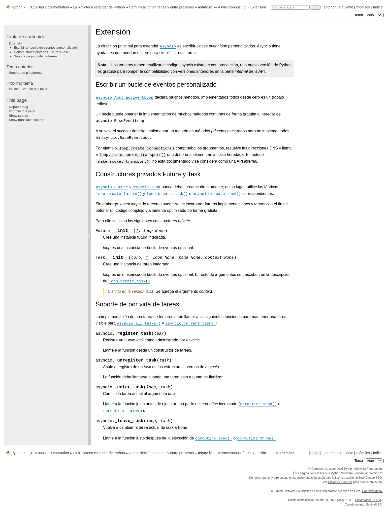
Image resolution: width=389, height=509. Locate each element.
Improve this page (22, 111)
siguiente (346, 7)
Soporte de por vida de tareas (36, 56)
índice (378, 7)
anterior (330, 7)
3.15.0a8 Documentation (49, 7)
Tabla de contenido (25, 36)
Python (17, 7)
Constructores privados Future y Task (41, 52)
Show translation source (26, 120)
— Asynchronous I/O (222, 7)
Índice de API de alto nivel (28, 89)
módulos (363, 7)
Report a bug (18, 107)
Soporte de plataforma (25, 72)
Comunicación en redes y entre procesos (161, 7)
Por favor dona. (372, 491)
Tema (368, 15)
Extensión (258, 7)
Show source (18, 115)
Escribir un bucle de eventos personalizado (45, 47)
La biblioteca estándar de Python (99, 7)
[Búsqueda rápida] (290, 7)
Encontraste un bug (368, 500)
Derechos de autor (323, 469)
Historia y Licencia (340, 482)
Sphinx (370, 504)
